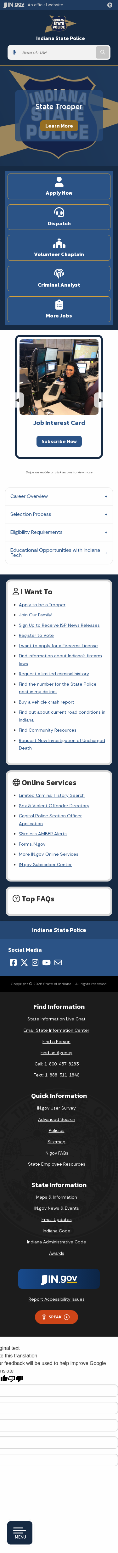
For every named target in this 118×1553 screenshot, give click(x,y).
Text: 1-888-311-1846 (56, 1075)
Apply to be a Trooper (42, 605)
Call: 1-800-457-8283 (57, 1064)
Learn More (59, 125)
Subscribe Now (59, 441)
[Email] (58, 962)
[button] (111, 5)
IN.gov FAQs (56, 1153)
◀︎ (19, 400)
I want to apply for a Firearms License (58, 645)
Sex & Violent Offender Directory (54, 805)
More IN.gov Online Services (48, 854)
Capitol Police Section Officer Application (50, 819)
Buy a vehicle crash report (46, 702)
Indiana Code (56, 1231)
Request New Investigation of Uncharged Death (62, 744)
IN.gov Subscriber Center (45, 864)
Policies (57, 1130)
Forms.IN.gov (32, 844)
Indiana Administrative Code (56, 1242)
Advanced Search (56, 1119)
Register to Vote (36, 635)
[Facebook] (13, 962)
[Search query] (57, 52)
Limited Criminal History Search (52, 795)
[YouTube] (46, 962)
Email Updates (57, 1219)
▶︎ (103, 400)
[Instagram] (35, 962)
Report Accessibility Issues (57, 1299)
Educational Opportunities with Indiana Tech (55, 552)
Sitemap (56, 1142)
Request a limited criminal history (54, 674)
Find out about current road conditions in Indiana (62, 715)
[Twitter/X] (24, 962)
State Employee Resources (56, 1164)
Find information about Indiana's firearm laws (60, 659)
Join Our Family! (35, 615)
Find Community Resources (47, 730)
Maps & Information (56, 1197)
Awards (56, 1253)
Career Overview (29, 496)
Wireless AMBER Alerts (43, 833)
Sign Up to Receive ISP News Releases (59, 625)
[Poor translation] (15, 1379)
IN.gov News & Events (56, 1208)
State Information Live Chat (56, 1019)
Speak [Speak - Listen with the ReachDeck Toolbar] (55, 1317)
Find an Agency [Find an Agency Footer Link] (56, 1052)
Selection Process (30, 514)
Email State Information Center (56, 1030)
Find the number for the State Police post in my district (58, 687)
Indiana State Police (60, 38)
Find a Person (56, 1041)
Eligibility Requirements (36, 532)
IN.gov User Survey (56, 1108)
